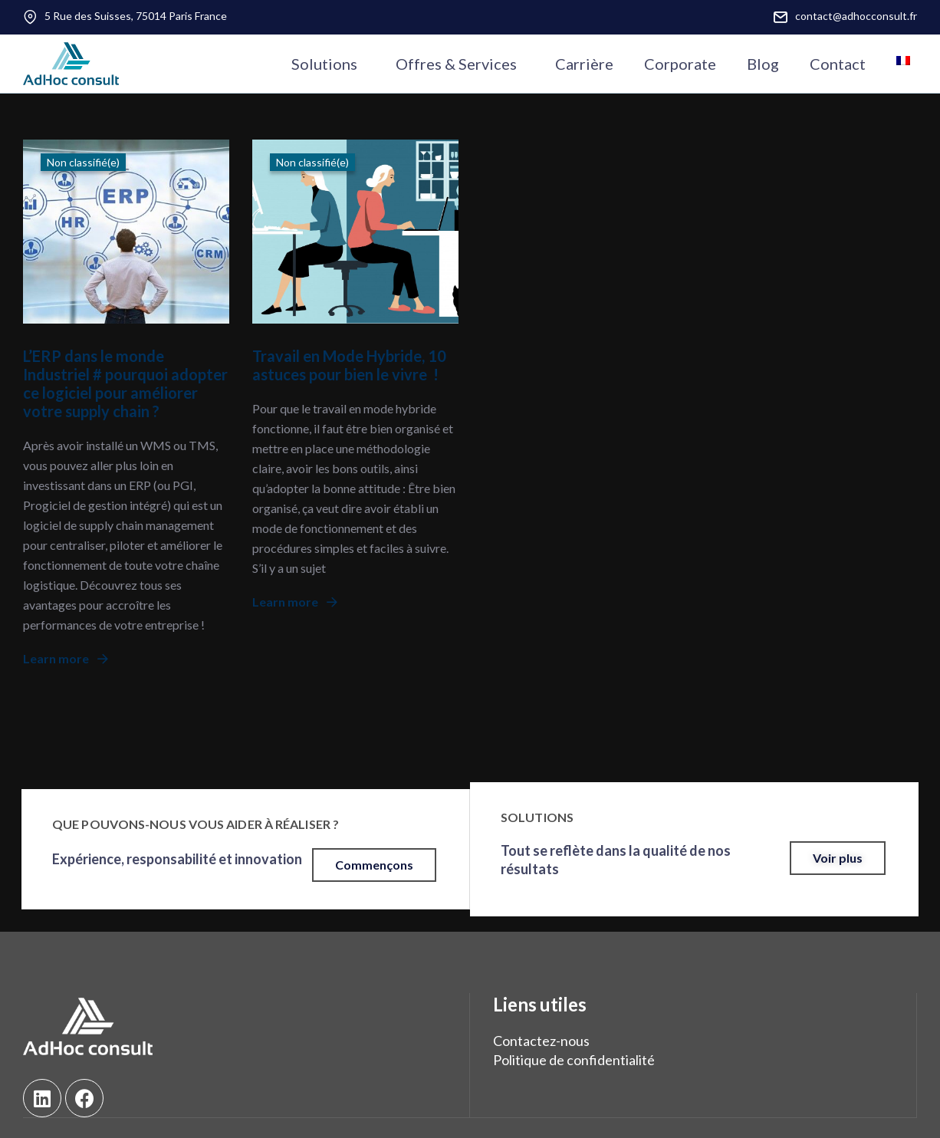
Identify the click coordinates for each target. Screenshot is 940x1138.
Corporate (680, 63)
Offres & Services (456, 63)
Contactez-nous (541, 1040)
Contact (838, 63)
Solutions (324, 63)
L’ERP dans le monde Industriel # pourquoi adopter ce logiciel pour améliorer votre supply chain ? (125, 383)
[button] (374, 865)
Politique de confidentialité (574, 1059)
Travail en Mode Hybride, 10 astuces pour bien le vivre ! (349, 365)
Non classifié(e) (83, 162)
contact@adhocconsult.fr (856, 15)
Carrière (584, 63)
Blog (763, 63)
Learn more (65, 658)
